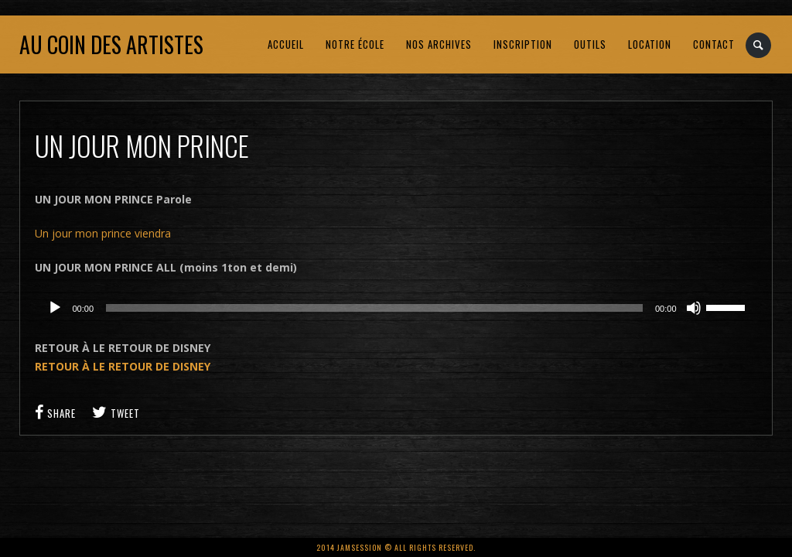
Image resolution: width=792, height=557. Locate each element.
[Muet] (694, 308)
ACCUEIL (286, 44)
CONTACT (714, 44)
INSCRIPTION (522, 44)
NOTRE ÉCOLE (355, 44)
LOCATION (649, 44)
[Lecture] (55, 308)
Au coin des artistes (111, 44)
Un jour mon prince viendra (103, 233)
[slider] (374, 308)
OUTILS (590, 44)
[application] (395, 307)
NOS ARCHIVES (439, 44)
